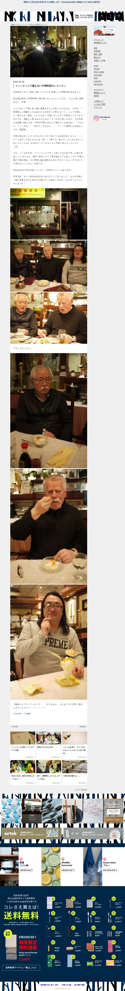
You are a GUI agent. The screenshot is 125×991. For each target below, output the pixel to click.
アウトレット (99, 40)
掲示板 (96, 96)
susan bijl (97, 81)
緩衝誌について (99, 93)
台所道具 (97, 51)
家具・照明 (98, 54)
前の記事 (82, 726)
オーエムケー (99, 89)
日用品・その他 (99, 60)
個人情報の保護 (79, 985)
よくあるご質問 (99, 104)
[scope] (20, 16)
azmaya (97, 69)
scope (96, 66)
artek (96, 78)
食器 (95, 48)
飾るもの (97, 57)
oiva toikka (98, 75)
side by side (98, 84)
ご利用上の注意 (66, 985)
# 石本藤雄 (27, 713)
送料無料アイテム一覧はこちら (21, 967)
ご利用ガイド (99, 101)
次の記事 (15, 726)
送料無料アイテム (100, 43)
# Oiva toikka (17, 713)
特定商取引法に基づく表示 (49, 985)
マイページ (98, 107)
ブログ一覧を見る (81, 790)
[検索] (95, 110)
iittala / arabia (99, 72)
